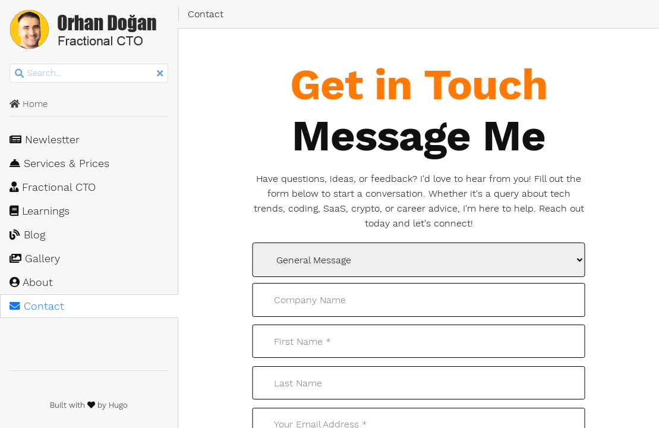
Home (29, 104)
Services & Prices (59, 163)
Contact (37, 306)
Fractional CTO (53, 187)
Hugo (118, 405)
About (31, 282)
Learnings (40, 211)
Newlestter (45, 140)
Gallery (35, 259)
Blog (27, 235)
